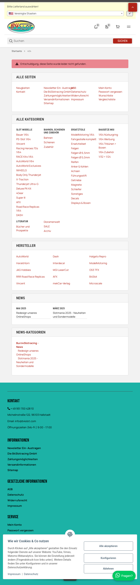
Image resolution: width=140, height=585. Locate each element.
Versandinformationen (21, 464)
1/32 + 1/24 (105, 156)
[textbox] (65, 13)
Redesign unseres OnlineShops (26, 314)
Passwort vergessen (20, 530)
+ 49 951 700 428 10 (22, 408)
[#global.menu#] (129, 27)
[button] (132, 7)
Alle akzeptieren (107, 546)
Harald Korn (23, 263)
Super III (20, 197)
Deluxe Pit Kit (23, 188)
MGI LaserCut (61, 270)
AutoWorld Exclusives (28, 165)
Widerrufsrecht (17, 500)
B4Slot (93, 276)
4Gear (19, 193)
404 (29, 51)
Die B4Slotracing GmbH (22, 453)
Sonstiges (77, 193)
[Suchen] (63, 41)
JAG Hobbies (23, 270)
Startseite (17, 51)
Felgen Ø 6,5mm (80, 153)
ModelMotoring (98, 263)
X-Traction (22, 179)
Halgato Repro (97, 256)
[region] (70, 51)
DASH (19, 215)
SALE (47, 226)
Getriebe (76, 180)
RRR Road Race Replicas (30, 276)
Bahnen (48, 137)
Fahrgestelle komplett (83, 139)
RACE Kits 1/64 (24, 156)
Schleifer (76, 189)
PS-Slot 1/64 (23, 139)
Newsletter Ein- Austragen (24, 448)
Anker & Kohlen (79, 166)
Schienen (49, 142)
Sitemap (12, 470)
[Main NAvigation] (70, 1)
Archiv (47, 231)
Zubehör (49, 147)
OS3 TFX (94, 270)
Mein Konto (14, 524)
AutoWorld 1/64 (25, 161)
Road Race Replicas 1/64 (27, 208)
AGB (10, 489)
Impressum (14, 505)
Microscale (95, 283)
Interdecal (59, 263)
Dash (56, 256)
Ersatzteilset (78, 143)
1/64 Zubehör (106, 152)
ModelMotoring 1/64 (82, 134)
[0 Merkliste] (107, 27)
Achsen (75, 171)
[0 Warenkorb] (118, 27)
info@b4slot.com (25, 421)
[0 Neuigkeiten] (96, 27)
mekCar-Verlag (61, 283)
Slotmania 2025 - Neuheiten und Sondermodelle (69, 314)
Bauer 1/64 (22, 134)
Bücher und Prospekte (23, 228)
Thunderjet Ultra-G (27, 184)
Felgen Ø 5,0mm (80, 157)
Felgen (75, 148)
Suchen (122, 41)
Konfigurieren (107, 558)
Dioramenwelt (52, 222)
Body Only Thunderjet (28, 175)
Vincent (20, 143)
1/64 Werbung (106, 139)
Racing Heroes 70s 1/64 (27, 150)
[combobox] (65, 13)
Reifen (75, 162)
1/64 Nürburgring (108, 134)
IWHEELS (21, 170)
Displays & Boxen (81, 203)
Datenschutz (15, 494)
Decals (75, 198)
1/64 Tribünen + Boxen (107, 145)
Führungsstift (79, 175)
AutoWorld (22, 256)
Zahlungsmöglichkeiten (22, 459)
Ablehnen (107, 568)
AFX (18, 202)
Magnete (76, 184)
